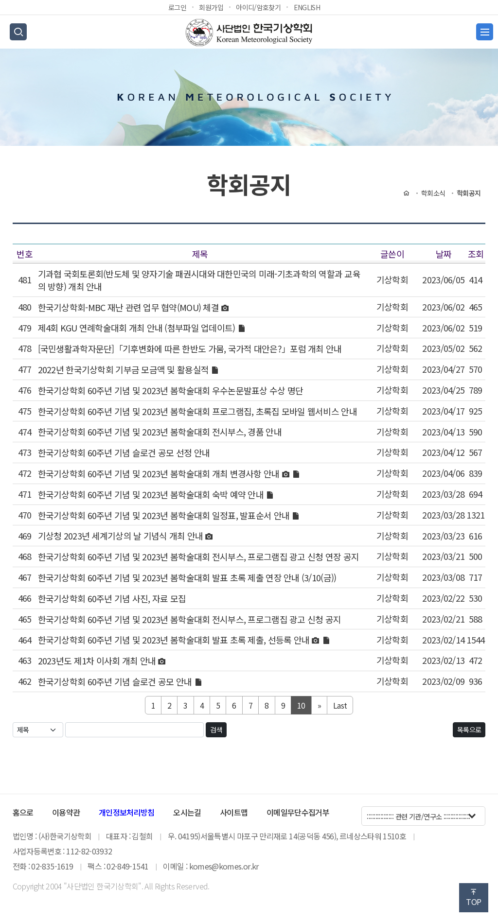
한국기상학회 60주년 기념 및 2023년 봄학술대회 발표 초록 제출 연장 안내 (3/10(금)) (187, 577)
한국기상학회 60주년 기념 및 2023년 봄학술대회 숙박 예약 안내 (152, 494)
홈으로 (23, 812)
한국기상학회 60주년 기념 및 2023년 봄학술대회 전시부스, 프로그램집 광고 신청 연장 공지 (198, 557)
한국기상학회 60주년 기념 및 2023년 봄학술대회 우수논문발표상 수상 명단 (170, 390)
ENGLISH (307, 7)
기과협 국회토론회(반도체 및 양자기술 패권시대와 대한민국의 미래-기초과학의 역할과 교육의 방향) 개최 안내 (199, 280)
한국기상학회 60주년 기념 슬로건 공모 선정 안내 (124, 453)
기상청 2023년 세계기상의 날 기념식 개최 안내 (121, 536)
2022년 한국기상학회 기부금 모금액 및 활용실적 (124, 369)
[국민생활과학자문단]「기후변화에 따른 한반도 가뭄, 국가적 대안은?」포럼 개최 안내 (190, 349)
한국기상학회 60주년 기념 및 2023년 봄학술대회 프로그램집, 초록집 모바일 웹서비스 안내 (197, 411)
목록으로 (469, 729)
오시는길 (187, 812)
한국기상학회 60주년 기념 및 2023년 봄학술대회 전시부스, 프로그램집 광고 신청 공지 (189, 619)
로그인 (177, 7)
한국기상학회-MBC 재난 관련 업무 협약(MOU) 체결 (129, 307)
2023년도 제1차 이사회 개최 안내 (98, 661)
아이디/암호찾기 (258, 7)
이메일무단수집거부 (298, 812)
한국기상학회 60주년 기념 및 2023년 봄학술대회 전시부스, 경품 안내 (160, 432)
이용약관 (66, 812)
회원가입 (211, 7)
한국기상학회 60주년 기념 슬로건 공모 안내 (116, 681)
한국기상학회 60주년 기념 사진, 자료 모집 (112, 598)
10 (301, 705)
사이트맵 (234, 812)
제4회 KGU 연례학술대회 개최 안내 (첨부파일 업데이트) (137, 328)
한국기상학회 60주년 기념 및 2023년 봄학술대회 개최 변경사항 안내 (160, 473)
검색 (216, 729)
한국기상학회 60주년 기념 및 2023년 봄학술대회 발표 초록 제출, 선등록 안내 (175, 640)
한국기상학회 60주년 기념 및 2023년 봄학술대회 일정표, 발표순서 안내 (165, 515)
